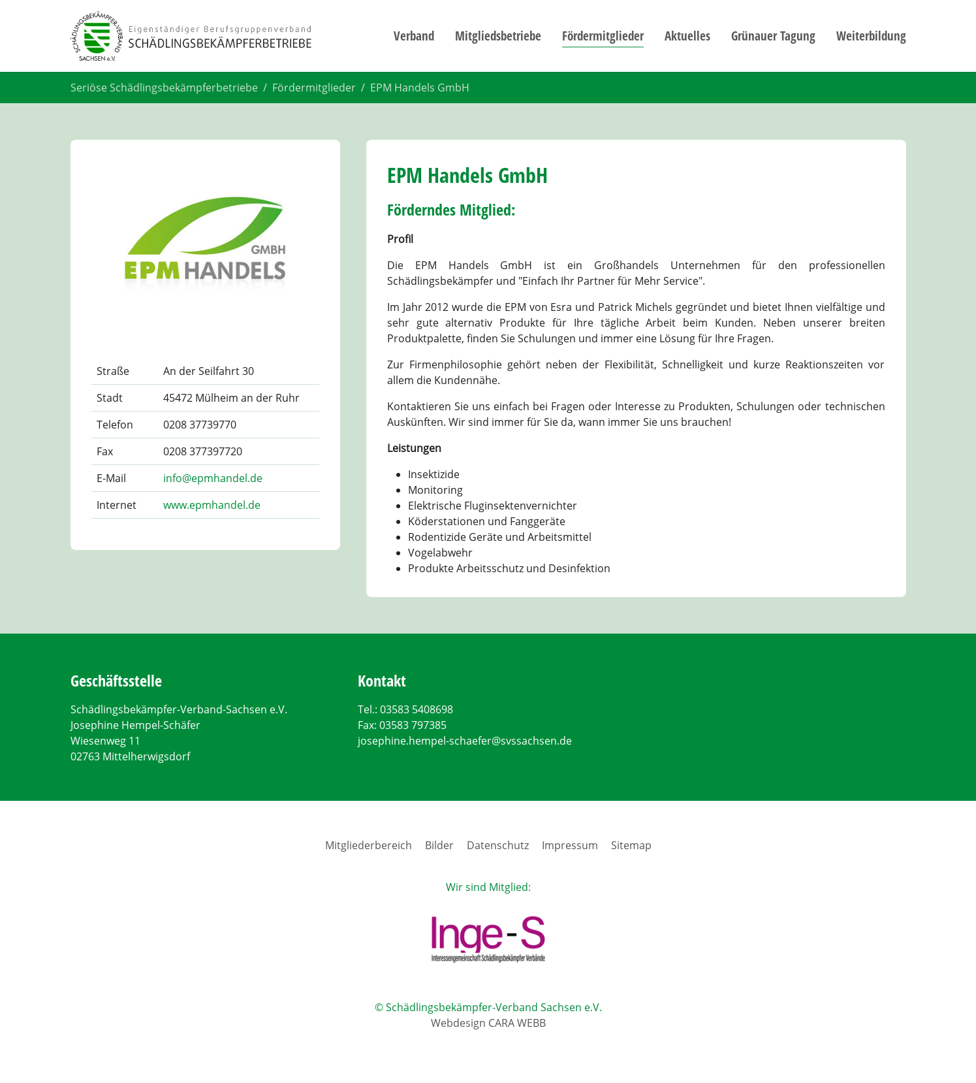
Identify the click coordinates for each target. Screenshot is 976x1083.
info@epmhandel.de (212, 478)
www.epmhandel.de (211, 505)
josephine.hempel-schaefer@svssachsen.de (465, 741)
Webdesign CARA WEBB (488, 1023)
